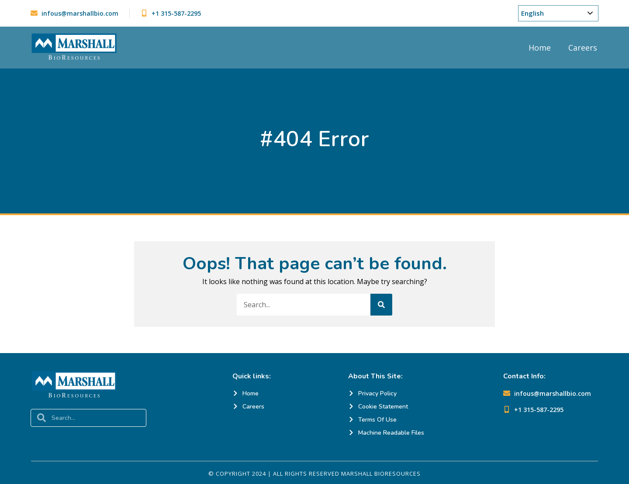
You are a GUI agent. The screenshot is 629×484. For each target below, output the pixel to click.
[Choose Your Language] (558, 13)
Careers (582, 47)
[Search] (381, 305)
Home (540, 47)
